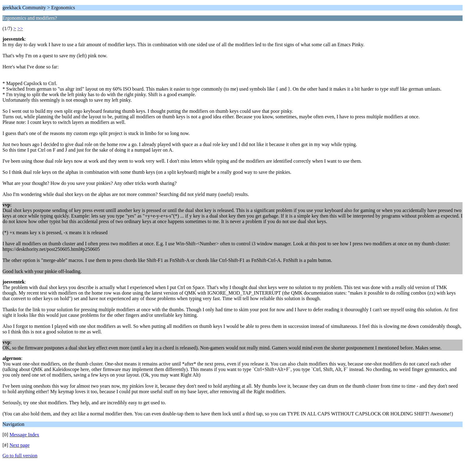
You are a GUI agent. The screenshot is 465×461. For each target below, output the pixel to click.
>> (20, 28)
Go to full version (19, 455)
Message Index (24, 434)
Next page (20, 445)
